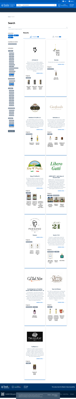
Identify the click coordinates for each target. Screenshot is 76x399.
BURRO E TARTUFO (56, 144)
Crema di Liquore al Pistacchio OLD (37, 253)
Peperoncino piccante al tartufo (62, 318)
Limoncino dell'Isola (37, 144)
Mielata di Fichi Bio (56, 205)
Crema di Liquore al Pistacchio (32, 253)
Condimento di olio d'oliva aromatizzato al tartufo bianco (50, 319)
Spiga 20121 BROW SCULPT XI (28, 88)
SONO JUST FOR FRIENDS (34, 319)
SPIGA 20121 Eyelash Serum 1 (40, 88)
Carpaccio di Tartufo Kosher (34, 374)
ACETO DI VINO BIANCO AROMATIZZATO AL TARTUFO (50, 145)
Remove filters (11, 131)
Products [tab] (57, 37)
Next (44, 85)
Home (9, 16)
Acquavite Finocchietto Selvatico (50, 206)
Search (9, 27)
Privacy (49, 394)
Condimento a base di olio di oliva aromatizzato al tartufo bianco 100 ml (40, 205)
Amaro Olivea (62, 261)
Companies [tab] (34, 37)
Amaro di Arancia (56, 262)
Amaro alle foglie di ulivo (56, 79)
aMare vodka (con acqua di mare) (50, 262)
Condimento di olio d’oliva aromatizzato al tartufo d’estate (56, 319)
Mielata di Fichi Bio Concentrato (62, 206)
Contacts (72, 395)
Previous (24, 85)
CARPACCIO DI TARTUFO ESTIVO (62, 144)
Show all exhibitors (19, 6)
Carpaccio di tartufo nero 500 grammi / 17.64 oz (28, 204)
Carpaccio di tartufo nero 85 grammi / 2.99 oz (34, 204)
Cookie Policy (54, 394)
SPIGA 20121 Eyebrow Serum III (34, 88)
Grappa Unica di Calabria (31, 144)
